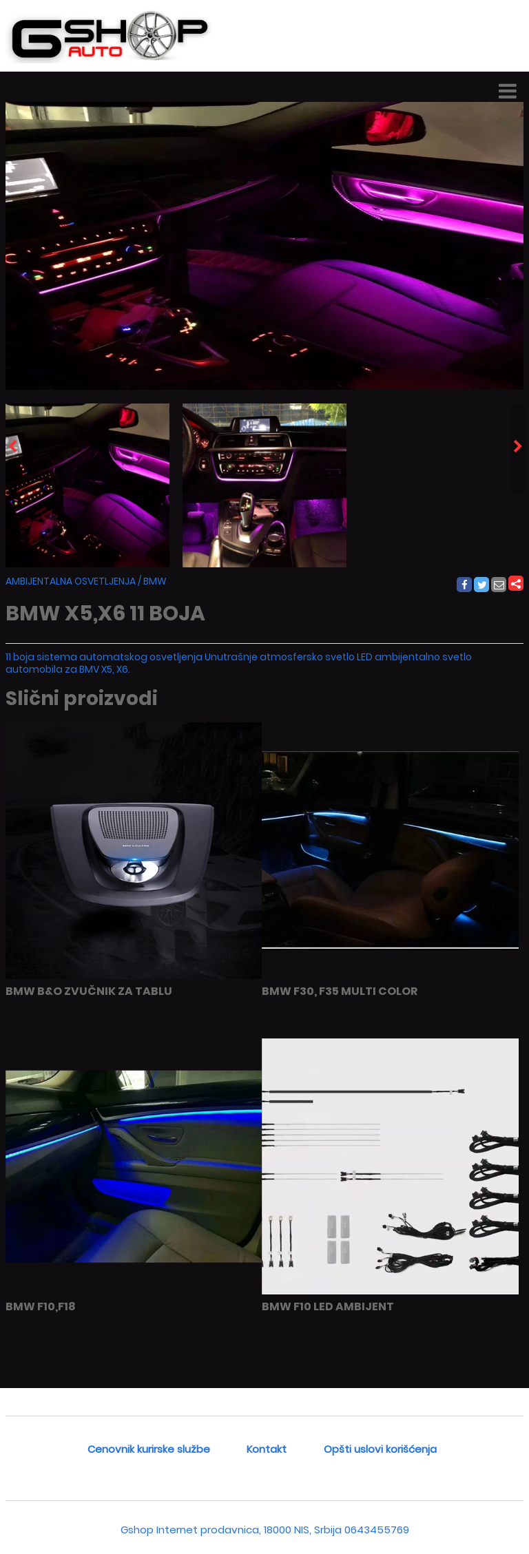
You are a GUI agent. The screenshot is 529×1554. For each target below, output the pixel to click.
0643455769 (376, 1529)
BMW (155, 581)
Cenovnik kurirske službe (148, 1449)
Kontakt (267, 1449)
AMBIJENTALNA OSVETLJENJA (71, 581)
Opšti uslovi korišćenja (380, 1449)
